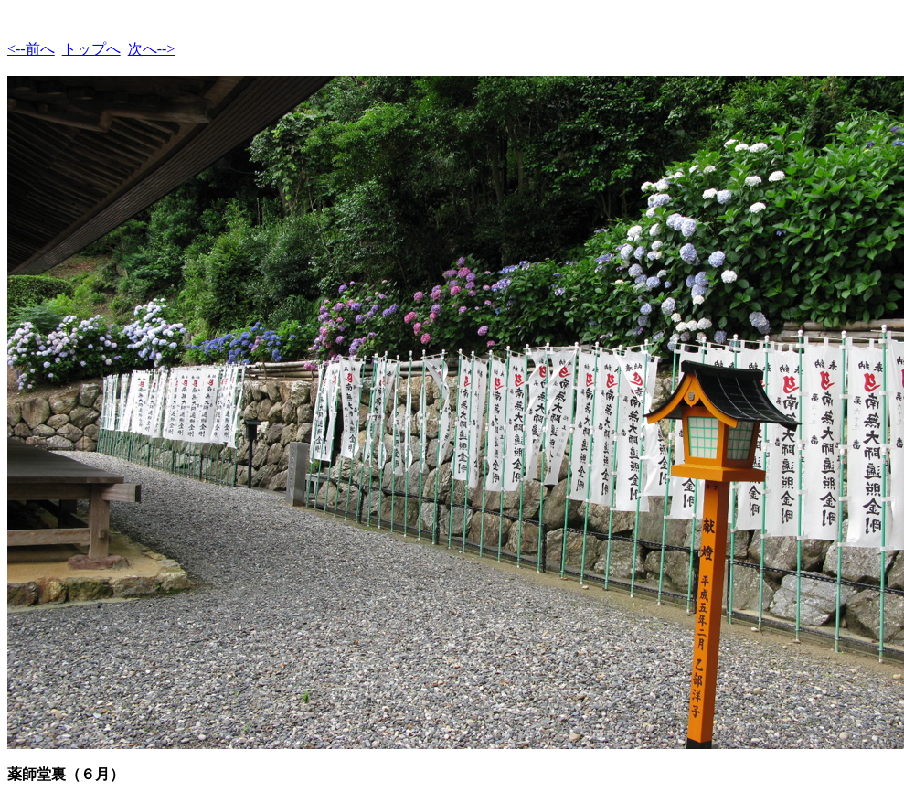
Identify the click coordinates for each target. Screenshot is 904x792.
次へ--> (151, 49)
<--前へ (31, 49)
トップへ (91, 49)
